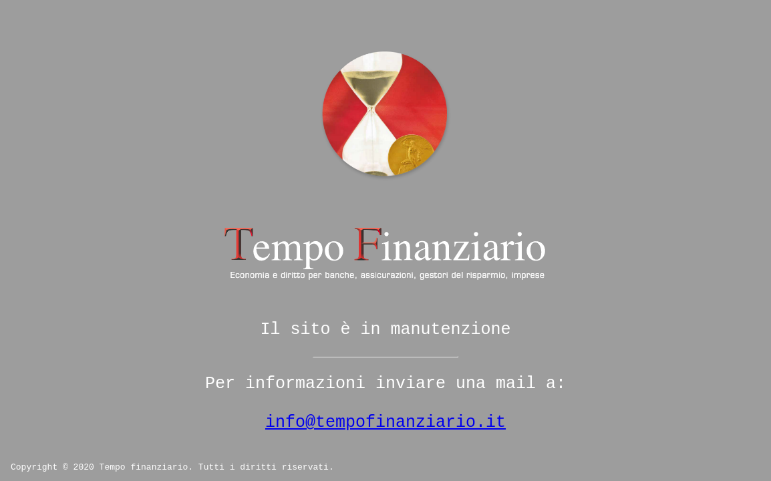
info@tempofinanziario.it (385, 422)
